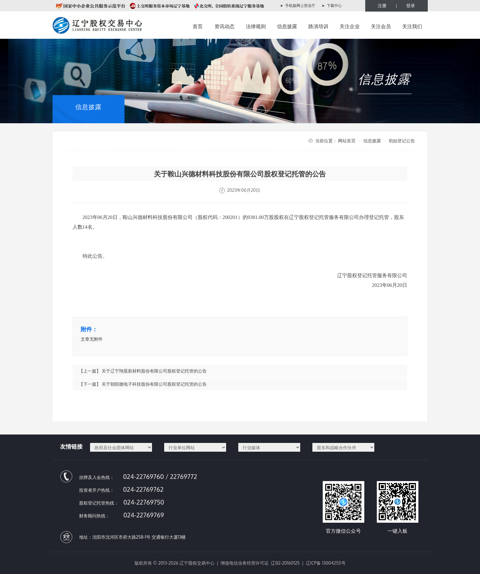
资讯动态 (225, 26)
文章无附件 (92, 339)
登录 (410, 5)
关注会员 (381, 26)
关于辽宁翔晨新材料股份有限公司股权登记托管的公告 (154, 370)
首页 (198, 26)
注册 (382, 5)
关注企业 (350, 26)
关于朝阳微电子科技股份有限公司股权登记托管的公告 (154, 384)
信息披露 (287, 26)
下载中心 (334, 5)
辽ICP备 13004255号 (326, 563)
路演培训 (318, 26)
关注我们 (412, 26)
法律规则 (256, 26)
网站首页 (347, 140)
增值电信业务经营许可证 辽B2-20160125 (260, 563)
